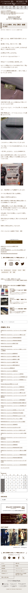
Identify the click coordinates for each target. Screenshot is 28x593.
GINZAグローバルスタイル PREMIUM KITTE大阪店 (12, 412)
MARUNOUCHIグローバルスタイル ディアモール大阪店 (13, 421)
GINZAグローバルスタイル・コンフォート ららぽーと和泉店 (13, 434)
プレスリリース (19, 568)
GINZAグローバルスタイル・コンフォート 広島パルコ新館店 (13, 451)
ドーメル (14, 270)
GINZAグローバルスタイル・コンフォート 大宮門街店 (12, 389)
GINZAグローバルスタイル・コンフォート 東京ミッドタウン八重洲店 (13, 350)
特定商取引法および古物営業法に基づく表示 (21, 574)
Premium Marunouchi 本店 (6, 346)
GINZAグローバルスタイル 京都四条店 (9, 444)
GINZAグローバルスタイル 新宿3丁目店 (9, 343)
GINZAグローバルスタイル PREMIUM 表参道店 (11, 340)
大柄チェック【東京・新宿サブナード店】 (11, 279)
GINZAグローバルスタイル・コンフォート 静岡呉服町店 (13, 399)
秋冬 (24, 270)
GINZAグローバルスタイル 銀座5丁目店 (9, 362)
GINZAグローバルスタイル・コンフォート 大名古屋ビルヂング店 (13, 406)
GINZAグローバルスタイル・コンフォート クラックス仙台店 (13, 331)
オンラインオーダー (5, 467)
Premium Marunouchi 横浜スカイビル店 (9, 384)
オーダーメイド (5, 272)
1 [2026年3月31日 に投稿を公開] (6, 477)
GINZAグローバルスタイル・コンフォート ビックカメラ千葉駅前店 (13, 396)
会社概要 (3, 565)
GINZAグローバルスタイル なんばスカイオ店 (10, 427)
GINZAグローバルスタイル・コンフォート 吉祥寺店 (12, 373)
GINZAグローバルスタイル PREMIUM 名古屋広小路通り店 (13, 402)
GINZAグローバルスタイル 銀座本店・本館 (10, 356)
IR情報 (17, 565)
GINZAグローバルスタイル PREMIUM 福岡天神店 (11, 457)
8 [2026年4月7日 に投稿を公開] (6, 480)
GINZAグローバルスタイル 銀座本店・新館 (10, 359)
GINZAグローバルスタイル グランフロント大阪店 (11, 418)
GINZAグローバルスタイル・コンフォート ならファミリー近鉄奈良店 (13, 438)
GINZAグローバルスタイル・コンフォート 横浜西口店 (12, 386)
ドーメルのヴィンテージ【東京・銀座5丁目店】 (16, 280)
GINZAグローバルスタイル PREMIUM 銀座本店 (11, 337)
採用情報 (3, 568)
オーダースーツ (7, 270)
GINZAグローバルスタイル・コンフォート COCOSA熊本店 (14, 464)
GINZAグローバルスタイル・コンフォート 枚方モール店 (13, 430)
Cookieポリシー (4, 573)
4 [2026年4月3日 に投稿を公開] (17, 477)
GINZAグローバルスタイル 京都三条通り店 (10, 441)
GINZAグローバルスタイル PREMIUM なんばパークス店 (13, 415)
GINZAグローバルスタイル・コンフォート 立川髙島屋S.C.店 (14, 376)
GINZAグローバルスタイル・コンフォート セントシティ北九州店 (13, 461)
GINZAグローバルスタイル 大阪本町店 (9, 424)
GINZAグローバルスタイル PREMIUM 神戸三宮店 (11, 447)
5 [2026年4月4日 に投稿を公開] (21, 477)
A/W (14, 272)
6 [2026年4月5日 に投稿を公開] (25, 477)
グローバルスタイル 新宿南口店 (8, 368)
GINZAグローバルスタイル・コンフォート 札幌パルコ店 (13, 334)
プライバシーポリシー (20, 571)
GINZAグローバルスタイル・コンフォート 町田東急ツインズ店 (13, 380)
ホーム (2, 563)
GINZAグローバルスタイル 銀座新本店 (9, 353)
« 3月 (2, 492)
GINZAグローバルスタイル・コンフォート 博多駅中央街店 (13, 454)
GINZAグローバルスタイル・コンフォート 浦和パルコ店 (13, 392)
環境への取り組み (5, 577)
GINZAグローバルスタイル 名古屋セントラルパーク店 (12, 410)
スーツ (19, 270)
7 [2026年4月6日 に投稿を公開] (2, 480)
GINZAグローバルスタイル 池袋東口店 (9, 371)
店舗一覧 (17, 563)
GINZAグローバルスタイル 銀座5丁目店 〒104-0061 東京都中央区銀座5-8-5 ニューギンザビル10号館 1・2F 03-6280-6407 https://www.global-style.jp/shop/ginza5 (13, 250)
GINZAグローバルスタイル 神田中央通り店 (10, 365)
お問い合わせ (4, 571)
